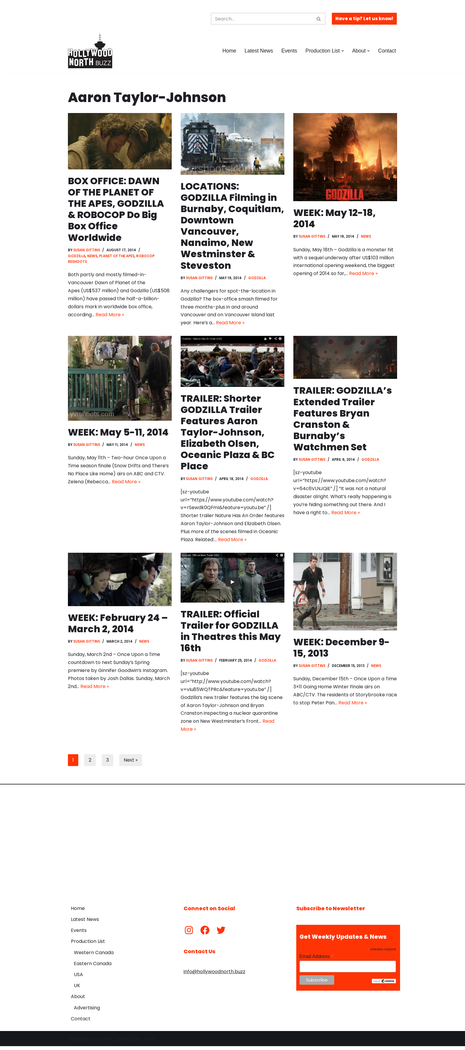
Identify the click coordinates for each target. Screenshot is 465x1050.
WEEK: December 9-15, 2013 (341, 650)
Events (289, 51)
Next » (131, 763)
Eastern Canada (93, 967)
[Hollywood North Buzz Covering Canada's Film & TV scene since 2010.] (90, 50)
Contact (387, 51)
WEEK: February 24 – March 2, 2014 (118, 625)
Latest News (258, 51)
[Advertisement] (232, 844)
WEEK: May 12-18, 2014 (334, 218)
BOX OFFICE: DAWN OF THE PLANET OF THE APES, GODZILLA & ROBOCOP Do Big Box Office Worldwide (116, 209)
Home (228, 51)
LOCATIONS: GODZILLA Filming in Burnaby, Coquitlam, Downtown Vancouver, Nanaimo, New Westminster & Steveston (232, 226)
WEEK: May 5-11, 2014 (118, 433)
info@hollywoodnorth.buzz (214, 975)
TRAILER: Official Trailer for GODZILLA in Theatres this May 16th (230, 633)
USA (78, 978)
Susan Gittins (87, 250)
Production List (88, 945)
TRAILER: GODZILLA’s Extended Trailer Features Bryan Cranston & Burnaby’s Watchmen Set (342, 420)
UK (77, 989)
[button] (342, 51)
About (78, 1000)
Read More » (109, 316)
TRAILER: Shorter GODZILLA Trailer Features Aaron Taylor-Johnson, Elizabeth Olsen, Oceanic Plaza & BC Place (228, 433)
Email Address (317, 960)
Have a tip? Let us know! (364, 18)
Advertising (87, 1011)
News (92, 256)
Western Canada (94, 956)
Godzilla (76, 256)
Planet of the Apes (117, 256)
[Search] (261, 19)
